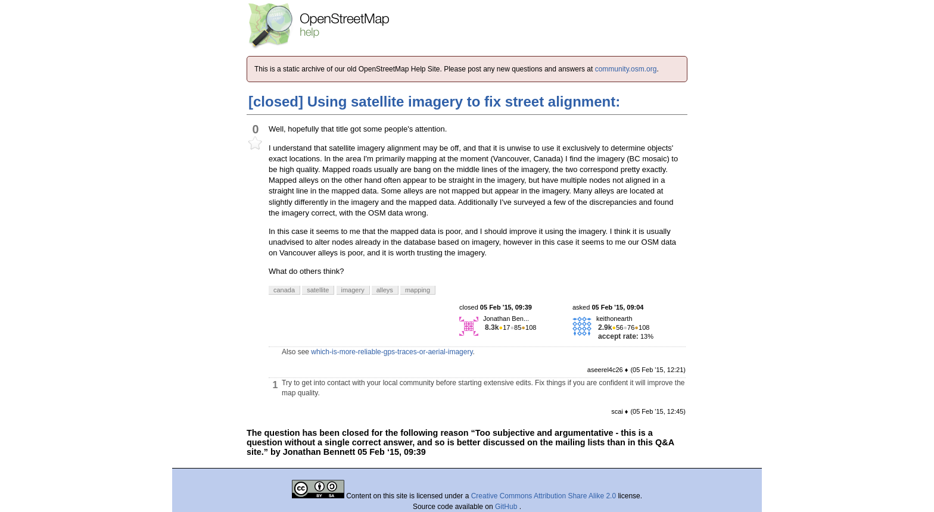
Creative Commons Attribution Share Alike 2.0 (543, 496)
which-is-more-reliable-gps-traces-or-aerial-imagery (391, 352)
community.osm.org (626, 69)
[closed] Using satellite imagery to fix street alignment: (434, 101)
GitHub (507, 506)
